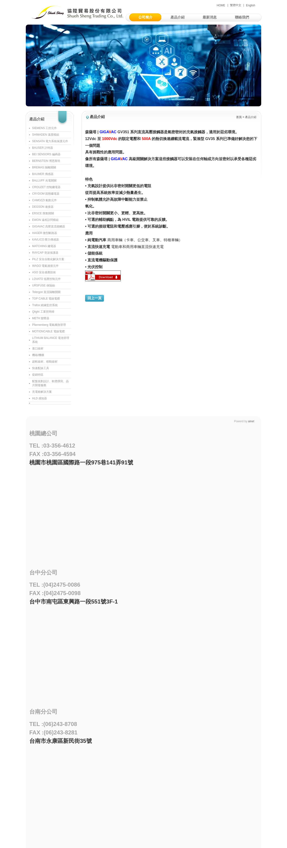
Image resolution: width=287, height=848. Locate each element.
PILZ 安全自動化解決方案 (48, 259)
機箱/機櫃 (38, 355)
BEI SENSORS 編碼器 (46, 154)
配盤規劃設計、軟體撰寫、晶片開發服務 (50, 383)
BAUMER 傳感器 (42, 174)
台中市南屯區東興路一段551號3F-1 (73, 601)
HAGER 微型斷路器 (44, 233)
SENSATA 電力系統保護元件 (50, 141)
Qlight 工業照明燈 (43, 311)
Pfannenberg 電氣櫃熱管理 (49, 324)
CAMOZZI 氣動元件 (44, 200)
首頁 (239, 117)
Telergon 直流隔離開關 (46, 292)
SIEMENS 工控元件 (44, 128)
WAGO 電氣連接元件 (45, 265)
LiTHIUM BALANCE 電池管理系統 (50, 340)
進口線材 (37, 348)
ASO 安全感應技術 (44, 272)
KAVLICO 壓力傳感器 (45, 239)
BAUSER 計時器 (42, 147)
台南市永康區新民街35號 (60, 741)
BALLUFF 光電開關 (44, 180)
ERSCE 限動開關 (43, 213)
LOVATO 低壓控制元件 (46, 279)
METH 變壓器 (40, 318)
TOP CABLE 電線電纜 (46, 298)
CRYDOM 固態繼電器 (45, 193)
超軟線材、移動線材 (44, 361)
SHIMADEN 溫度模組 (45, 134)
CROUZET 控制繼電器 (46, 187)
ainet (251, 421)
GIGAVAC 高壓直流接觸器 (48, 226)
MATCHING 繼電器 (44, 246)
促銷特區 (37, 374)
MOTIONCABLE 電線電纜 (48, 331)
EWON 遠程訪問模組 (45, 220)
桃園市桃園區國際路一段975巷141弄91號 (81, 462)
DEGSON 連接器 (42, 206)
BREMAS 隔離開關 (44, 167)
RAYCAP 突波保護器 (45, 252)
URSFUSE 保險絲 (43, 285)
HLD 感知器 (39, 398)
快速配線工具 (40, 368)
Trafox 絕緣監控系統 (45, 305)
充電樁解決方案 (42, 391)
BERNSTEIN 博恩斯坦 (46, 161)
